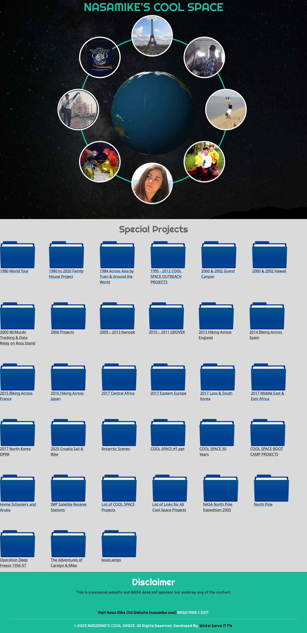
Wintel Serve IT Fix (215, 625)
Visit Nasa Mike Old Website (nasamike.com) (137, 612)
